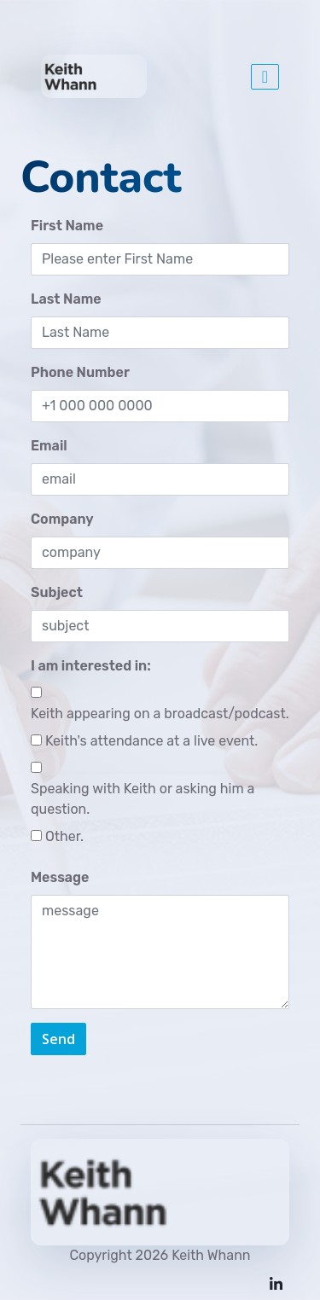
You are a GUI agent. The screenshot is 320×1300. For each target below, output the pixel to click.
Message (60, 877)
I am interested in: (91, 666)
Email (49, 446)
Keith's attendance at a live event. (151, 741)
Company (62, 519)
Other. (64, 836)
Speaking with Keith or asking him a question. (142, 799)
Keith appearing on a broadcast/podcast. (160, 713)
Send (58, 1039)
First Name (67, 226)
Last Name (66, 299)
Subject (57, 592)
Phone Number (80, 372)
